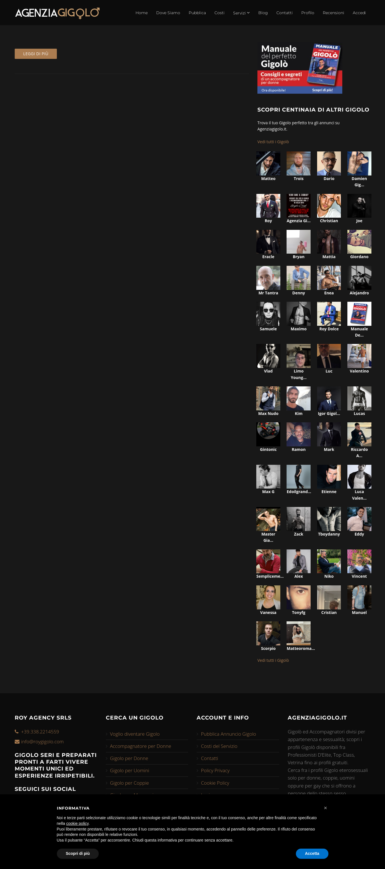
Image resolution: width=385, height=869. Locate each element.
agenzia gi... (299, 220)
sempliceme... (268, 576)
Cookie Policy (215, 783)
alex (298, 576)
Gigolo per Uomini (129, 770)
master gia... (268, 537)
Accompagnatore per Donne (140, 746)
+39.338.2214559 (40, 731)
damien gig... (359, 181)
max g (268, 491)
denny (298, 293)
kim (298, 413)
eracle (268, 256)
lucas (359, 413)
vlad (268, 371)
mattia (329, 256)
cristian (329, 612)
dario (329, 178)
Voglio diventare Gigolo (135, 734)
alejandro (359, 293)
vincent (359, 576)
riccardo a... (359, 452)
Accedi (359, 12)
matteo (268, 178)
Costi (219, 12)
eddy (359, 534)
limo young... (299, 374)
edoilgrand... (299, 491)
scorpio (268, 648)
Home (141, 12)
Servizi (241, 12)
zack (298, 534)
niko (329, 576)
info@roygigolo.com (42, 741)
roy (268, 220)
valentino (359, 371)
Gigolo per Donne (129, 758)
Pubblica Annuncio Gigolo (228, 734)
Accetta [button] (312, 853)
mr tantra (268, 293)
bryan (298, 256)
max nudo (268, 413)
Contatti (284, 12)
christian (329, 220)
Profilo (307, 12)
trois (299, 178)
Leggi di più (35, 53)
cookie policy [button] (77, 823)
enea (329, 293)
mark (329, 449)
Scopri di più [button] (78, 853)
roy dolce (329, 328)
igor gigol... (329, 413)
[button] (325, 807)
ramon (299, 449)
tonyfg (298, 612)
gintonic (268, 449)
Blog (263, 12)
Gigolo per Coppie (129, 783)
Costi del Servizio (219, 746)
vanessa (268, 612)
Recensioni (333, 12)
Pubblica (197, 12)
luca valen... (359, 494)
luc (329, 371)
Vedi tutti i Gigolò (273, 141)
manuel (359, 612)
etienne (328, 491)
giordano (359, 256)
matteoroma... (299, 648)
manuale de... (359, 332)
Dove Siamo (168, 12)
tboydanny (329, 534)
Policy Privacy (215, 770)
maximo (299, 328)
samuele (268, 328)
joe (359, 220)
